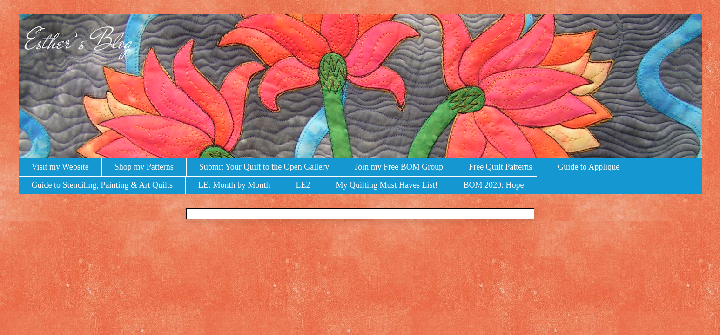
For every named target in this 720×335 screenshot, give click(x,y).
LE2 (303, 185)
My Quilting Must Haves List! (387, 185)
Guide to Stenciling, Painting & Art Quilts (102, 185)
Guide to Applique (588, 166)
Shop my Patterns (144, 166)
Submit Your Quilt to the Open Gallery (264, 166)
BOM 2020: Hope (494, 185)
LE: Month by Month (234, 185)
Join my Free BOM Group (399, 166)
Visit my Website (60, 166)
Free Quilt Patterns (500, 166)
